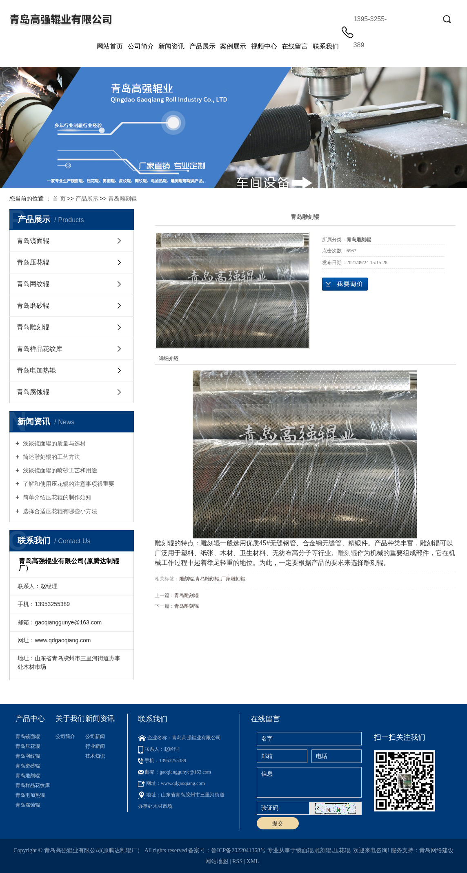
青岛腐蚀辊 (33, 391)
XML (253, 861)
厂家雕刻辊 (233, 579)
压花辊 (341, 850)
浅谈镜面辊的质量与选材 (53, 443)
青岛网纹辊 (33, 283)
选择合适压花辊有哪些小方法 (59, 511)
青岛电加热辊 (36, 370)
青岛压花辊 (33, 262)
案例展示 (233, 46)
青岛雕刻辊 (122, 198)
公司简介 (141, 46)
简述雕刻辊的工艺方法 (50, 457)
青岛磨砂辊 (33, 305)
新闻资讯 (171, 46)
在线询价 (345, 284)
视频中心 (264, 46)
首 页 (59, 198)
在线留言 (295, 46)
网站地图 (216, 861)
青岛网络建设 (436, 850)
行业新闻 (95, 746)
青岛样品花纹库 (39, 348)
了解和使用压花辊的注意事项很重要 (67, 484)
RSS (237, 861)
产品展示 (202, 46)
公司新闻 (95, 736)
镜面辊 (304, 850)
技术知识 (95, 756)
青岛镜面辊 (33, 240)
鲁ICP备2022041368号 (238, 850)
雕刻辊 (347, 552)
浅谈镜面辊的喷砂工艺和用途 (59, 470)
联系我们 (326, 46)
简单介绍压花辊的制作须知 (56, 497)
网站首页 (110, 46)
